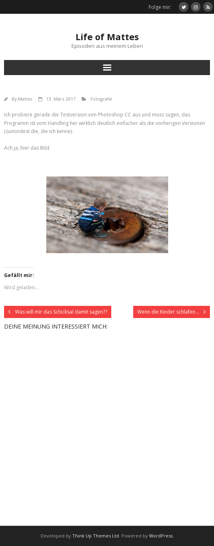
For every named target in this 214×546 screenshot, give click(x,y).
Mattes (25, 99)
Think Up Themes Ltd (95, 536)
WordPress (161, 536)
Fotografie (101, 99)
